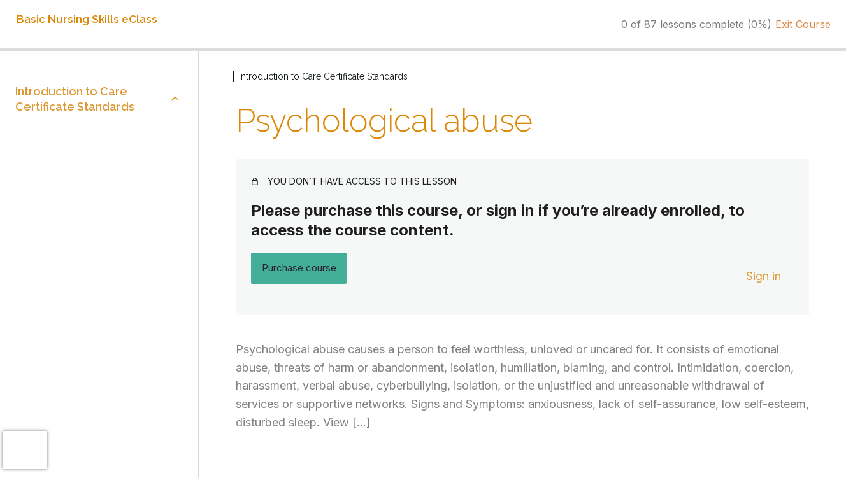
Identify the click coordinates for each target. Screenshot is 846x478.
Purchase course (299, 268)
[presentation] (25, 450)
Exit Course (803, 24)
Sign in (763, 276)
